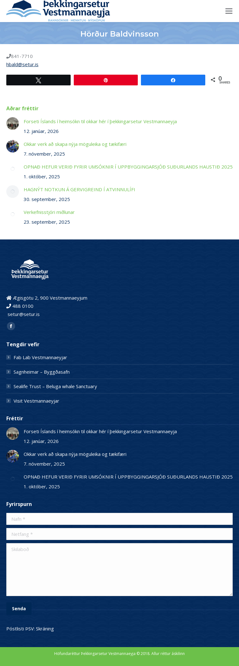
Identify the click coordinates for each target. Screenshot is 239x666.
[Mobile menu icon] (229, 11)
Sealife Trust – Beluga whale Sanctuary (55, 386)
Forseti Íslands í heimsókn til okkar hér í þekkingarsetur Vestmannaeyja (101, 121)
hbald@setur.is (22, 64)
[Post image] (12, 123)
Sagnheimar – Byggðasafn (42, 372)
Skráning (45, 628)
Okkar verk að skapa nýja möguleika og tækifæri (75, 144)
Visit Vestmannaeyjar (36, 401)
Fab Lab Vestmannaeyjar (40, 357)
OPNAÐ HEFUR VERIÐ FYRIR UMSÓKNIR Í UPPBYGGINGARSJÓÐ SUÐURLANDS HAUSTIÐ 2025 (128, 167)
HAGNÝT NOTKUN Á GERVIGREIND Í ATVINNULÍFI (79, 189)
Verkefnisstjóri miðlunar (49, 212)
